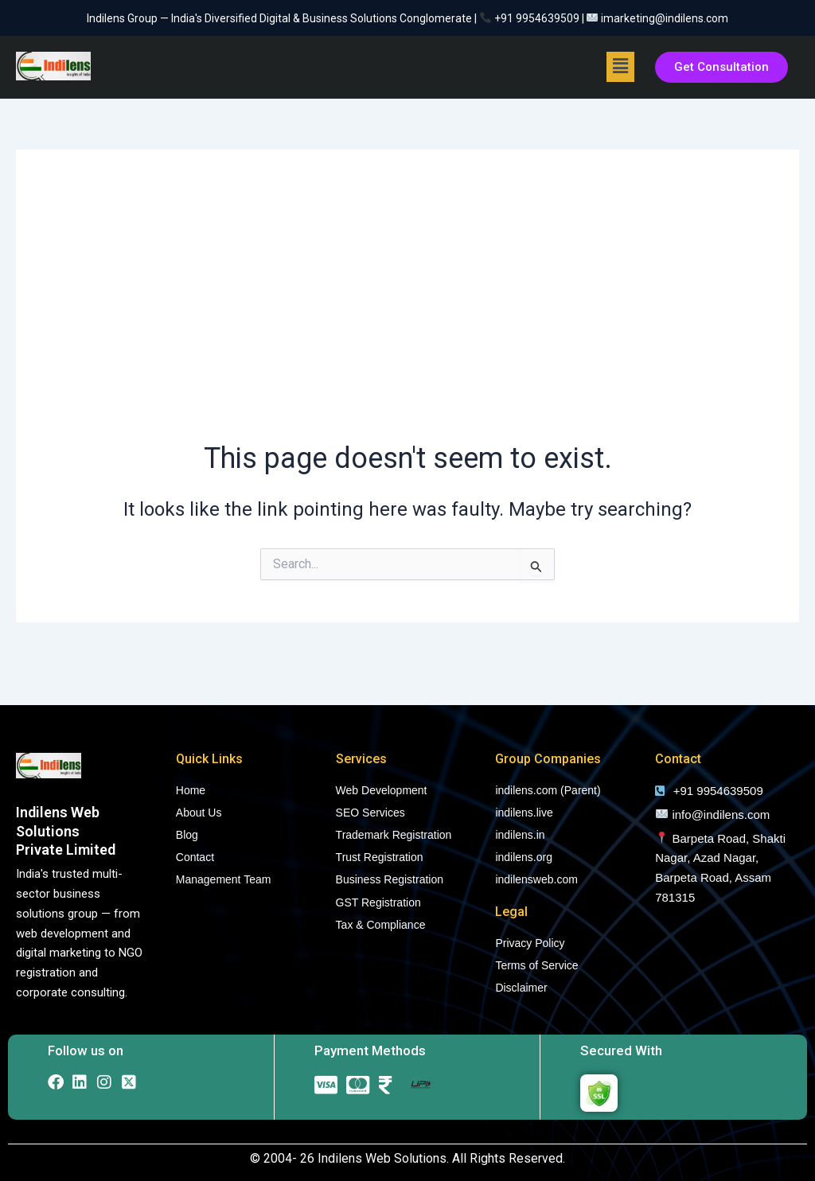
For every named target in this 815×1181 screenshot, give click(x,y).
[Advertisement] (408, 311)
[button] (620, 67)
